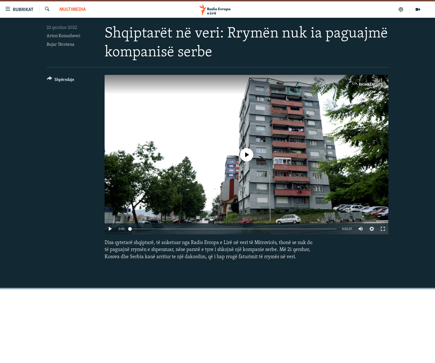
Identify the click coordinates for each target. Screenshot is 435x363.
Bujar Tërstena (60, 44)
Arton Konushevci (63, 36)
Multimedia (72, 9)
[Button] (60, 80)
